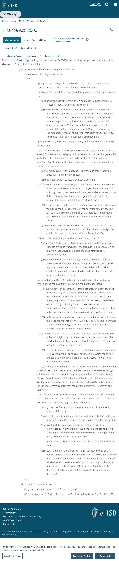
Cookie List (8, 524)
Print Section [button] (50, 56)
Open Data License (13, 520)
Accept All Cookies (82, 557)
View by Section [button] (12, 40)
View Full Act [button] (29, 40)
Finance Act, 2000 (36, 21)
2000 (21, 21)
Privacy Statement (12, 509)
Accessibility (9, 512)
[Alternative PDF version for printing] (11, 48)
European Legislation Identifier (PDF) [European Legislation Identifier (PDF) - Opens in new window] (22, 516)
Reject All (105, 557)
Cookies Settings (12, 557)
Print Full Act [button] (26, 48)
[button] (107, 5)
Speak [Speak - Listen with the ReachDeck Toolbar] (10, 14)
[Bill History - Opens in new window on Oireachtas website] (43, 40)
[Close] (114, 548)
